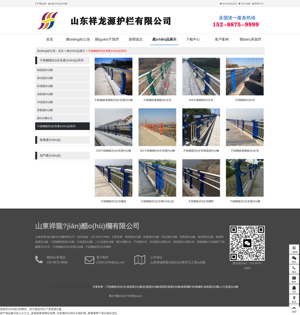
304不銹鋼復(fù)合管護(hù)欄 (113, 150)
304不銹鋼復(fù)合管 (201, 99)
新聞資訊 (136, 39)
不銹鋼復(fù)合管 (245, 99)
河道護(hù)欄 (45, 102)
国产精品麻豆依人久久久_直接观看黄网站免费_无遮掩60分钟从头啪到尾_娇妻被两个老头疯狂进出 (58, 313)
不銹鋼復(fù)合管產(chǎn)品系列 (107, 50)
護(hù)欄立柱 (45, 118)
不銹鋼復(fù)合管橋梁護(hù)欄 (201, 150)
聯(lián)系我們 (250, 39)
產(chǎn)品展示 (164, 39)
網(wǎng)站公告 (78, 39)
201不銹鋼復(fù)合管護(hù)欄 (157, 150)
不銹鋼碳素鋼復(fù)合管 (157, 99)
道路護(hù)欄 (45, 94)
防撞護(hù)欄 (45, 86)
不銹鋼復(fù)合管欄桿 (201, 201)
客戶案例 (222, 39)
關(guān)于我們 (107, 39)
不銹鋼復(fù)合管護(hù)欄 (245, 201)
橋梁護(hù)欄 (45, 69)
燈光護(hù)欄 (45, 78)
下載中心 (193, 39)
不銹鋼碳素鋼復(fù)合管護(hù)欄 (113, 99)
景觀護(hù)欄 (45, 110)
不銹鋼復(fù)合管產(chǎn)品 (157, 201)
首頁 (49, 39)
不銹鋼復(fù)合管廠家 (113, 201)
